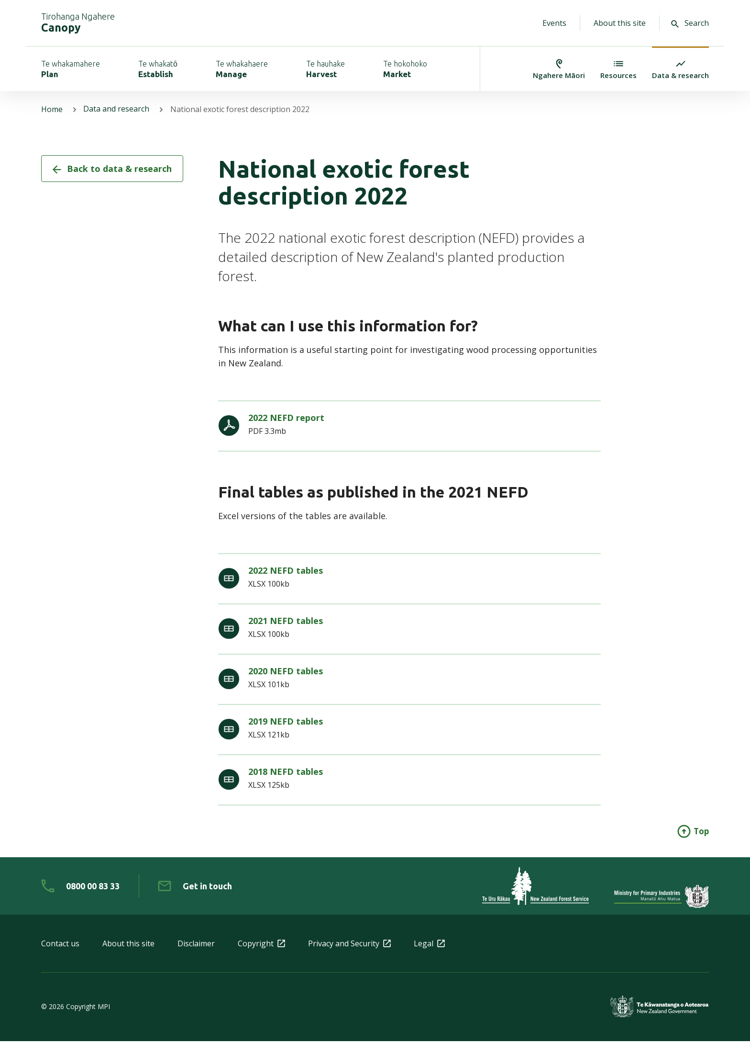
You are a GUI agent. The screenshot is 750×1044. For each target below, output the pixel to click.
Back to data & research (112, 171)
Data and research (117, 112)
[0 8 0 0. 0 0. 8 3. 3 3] (80, 889)
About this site (620, 23)
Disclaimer (196, 946)
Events (554, 23)
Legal (429, 946)
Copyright (261, 946)
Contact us (60, 946)
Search (690, 23)
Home (52, 112)
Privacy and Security (349, 946)
